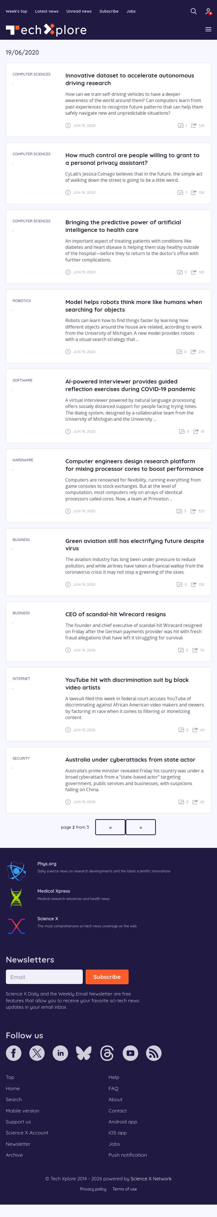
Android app (124, 1132)
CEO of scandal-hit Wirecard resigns (117, 622)
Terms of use (125, 1201)
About (116, 1108)
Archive (15, 1166)
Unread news (81, 11)
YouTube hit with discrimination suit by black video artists (129, 691)
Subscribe (113, 11)
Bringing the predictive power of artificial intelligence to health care (125, 226)
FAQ (114, 1097)
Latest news (48, 11)
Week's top (17, 11)
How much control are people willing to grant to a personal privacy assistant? (131, 159)
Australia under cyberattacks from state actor (133, 767)
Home (13, 1097)
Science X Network (151, 1191)
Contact (118, 1120)
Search (14, 1108)
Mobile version (23, 1120)
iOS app (118, 1143)
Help (114, 1085)
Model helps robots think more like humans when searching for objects (128, 305)
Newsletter (19, 1155)
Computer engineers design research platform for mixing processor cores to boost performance (133, 469)
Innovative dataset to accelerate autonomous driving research (132, 79)
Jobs (135, 11)
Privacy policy (92, 1201)
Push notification (129, 1166)
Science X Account (28, 1143)
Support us (19, 1132)
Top (10, 1085)
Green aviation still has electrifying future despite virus (126, 552)
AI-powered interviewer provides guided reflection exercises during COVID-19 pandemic (133, 385)
